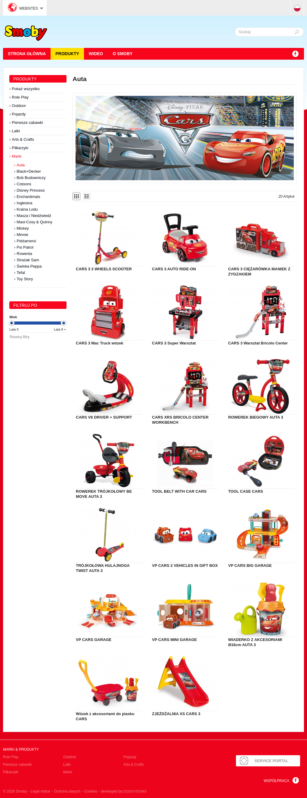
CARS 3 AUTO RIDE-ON (174, 269)
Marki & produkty (21, 749)
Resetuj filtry (19, 337)
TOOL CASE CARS (245, 491)
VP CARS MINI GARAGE (174, 639)
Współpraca (276, 781)
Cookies (90, 791)
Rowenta (24, 253)
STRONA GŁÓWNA (27, 53)
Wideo (96, 53)
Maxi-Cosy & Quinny (34, 222)
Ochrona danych (67, 791)
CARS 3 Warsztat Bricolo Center (258, 343)
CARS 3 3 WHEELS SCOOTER (104, 269)
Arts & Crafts (23, 139)
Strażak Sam (28, 260)
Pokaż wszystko (25, 88)
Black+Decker (29, 171)
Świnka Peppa (29, 266)
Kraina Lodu (27, 209)
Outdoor (19, 105)
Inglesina (24, 203)
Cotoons (24, 184)
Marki (16, 156)
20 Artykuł (286, 196)
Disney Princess (31, 190)
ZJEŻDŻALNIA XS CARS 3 (176, 714)
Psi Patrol (25, 247)
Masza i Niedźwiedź (34, 215)
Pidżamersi (26, 241)
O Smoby (122, 53)
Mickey (23, 228)
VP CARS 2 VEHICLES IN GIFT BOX (185, 565)
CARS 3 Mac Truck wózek (99, 343)
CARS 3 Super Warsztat (174, 343)
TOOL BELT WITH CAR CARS (179, 491)
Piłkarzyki (20, 148)
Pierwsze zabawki (27, 122)
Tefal (21, 272)
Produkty (67, 53)
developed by (124, 791)
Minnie (22, 234)
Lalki (16, 131)
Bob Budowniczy (31, 177)
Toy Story (25, 279)
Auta (21, 165)
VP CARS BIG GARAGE (250, 565)
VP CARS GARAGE (93, 639)
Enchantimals (28, 196)
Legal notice (40, 791)
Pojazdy (19, 114)
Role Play (20, 97)
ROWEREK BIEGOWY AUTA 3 (255, 417)
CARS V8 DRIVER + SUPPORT (104, 417)
